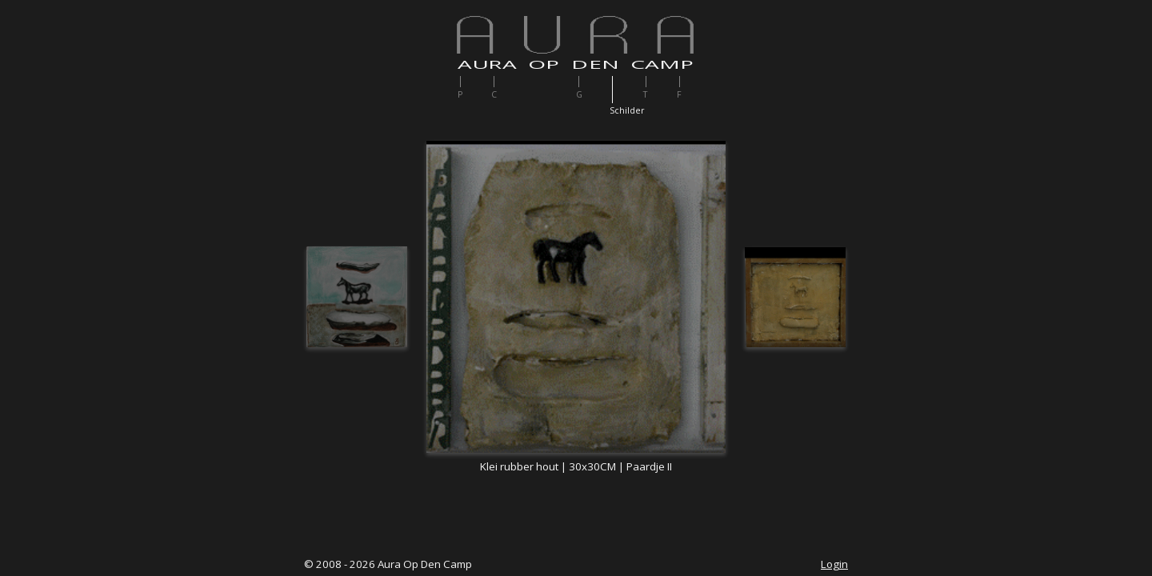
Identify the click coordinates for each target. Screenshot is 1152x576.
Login (834, 564)
